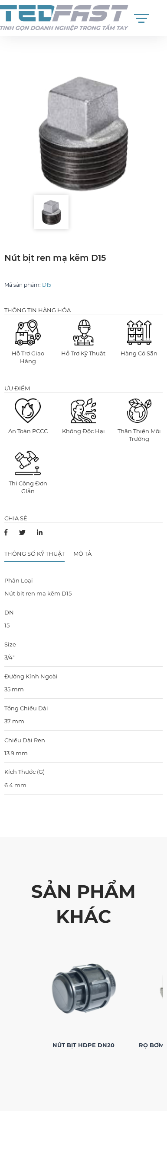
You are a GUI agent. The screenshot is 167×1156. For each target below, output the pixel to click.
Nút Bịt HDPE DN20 (83, 1045)
